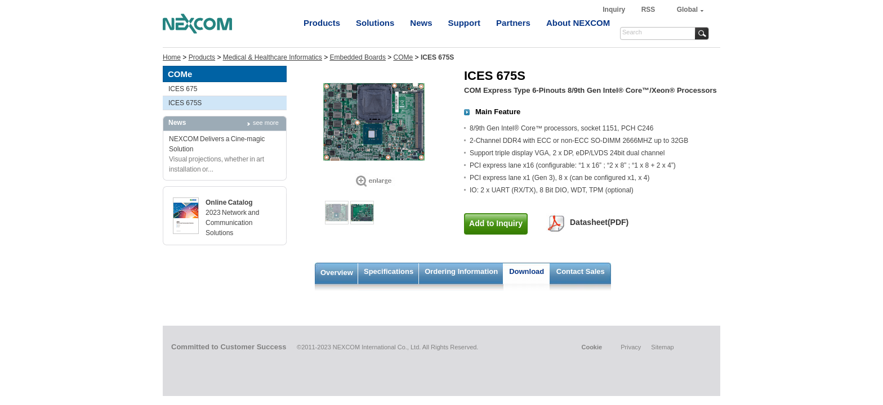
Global (687, 10)
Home (172, 57)
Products (322, 23)
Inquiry (615, 10)
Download (526, 271)
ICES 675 (182, 89)
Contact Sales (580, 271)
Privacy (631, 347)
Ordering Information (461, 271)
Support (464, 23)
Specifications (388, 271)
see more (266, 122)
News (421, 23)
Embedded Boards (358, 57)
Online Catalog (229, 202)
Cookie (591, 347)
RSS (648, 10)
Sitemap (662, 347)
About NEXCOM (578, 23)
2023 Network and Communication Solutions (232, 223)
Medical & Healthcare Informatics (272, 57)
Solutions (375, 23)
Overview (336, 272)
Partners (513, 23)
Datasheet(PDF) (599, 222)
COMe (403, 57)
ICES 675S (185, 103)
